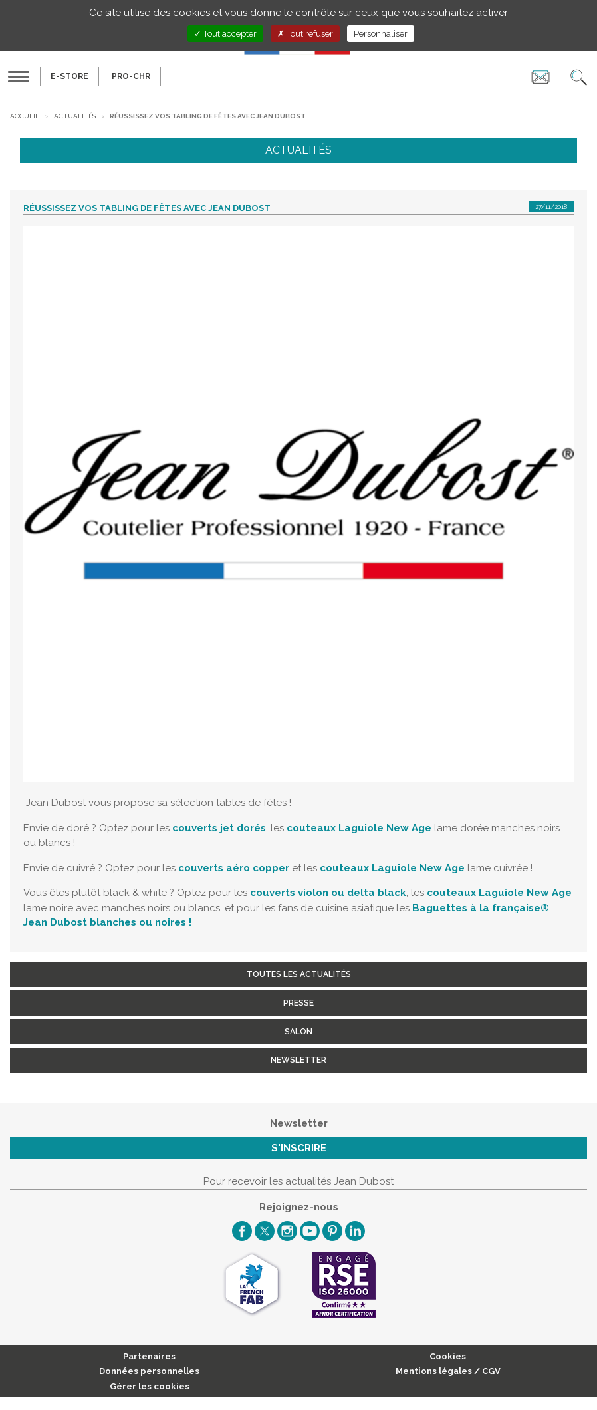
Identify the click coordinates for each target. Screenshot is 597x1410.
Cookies (447, 1356)
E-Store (69, 76)
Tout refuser (305, 34)
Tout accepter (225, 34)
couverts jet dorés (219, 828)
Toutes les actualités (299, 974)
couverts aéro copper (233, 868)
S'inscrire (298, 1148)
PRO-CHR (131, 76)
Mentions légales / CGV (448, 1371)
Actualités (75, 116)
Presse (298, 1003)
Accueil (24, 116)
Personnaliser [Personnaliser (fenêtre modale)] (381, 34)
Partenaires (149, 1356)
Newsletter (298, 1060)
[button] (578, 76)
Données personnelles (149, 1371)
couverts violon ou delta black (328, 893)
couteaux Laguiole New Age (359, 828)
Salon (298, 1031)
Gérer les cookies (149, 1386)
